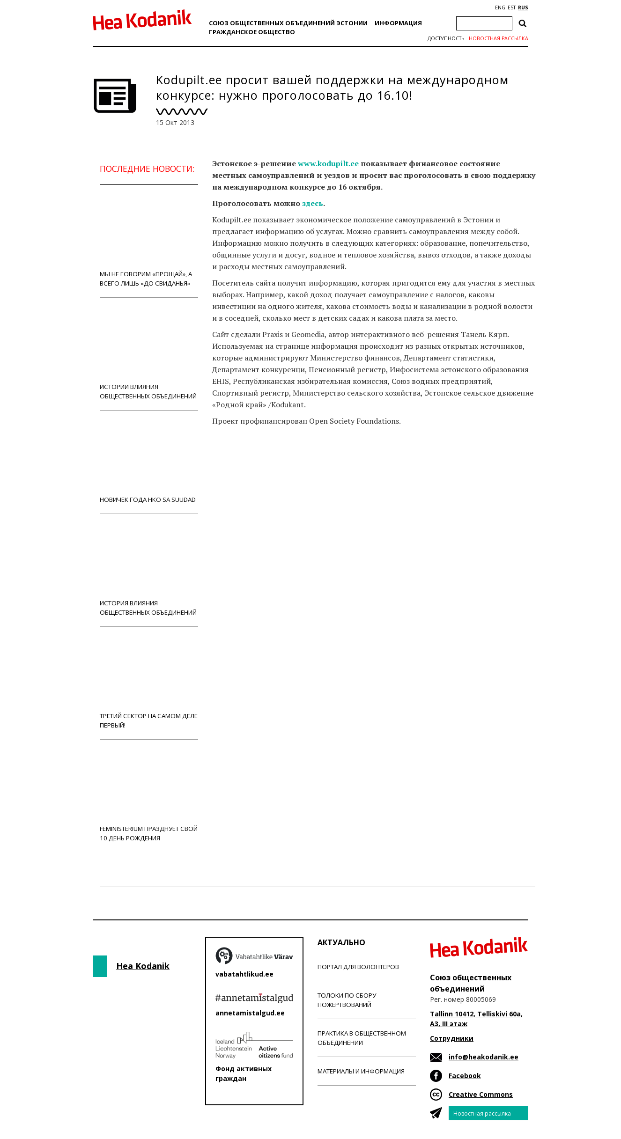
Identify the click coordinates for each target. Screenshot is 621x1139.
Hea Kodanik (143, 965)
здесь (312, 203)
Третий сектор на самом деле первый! (149, 682)
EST (512, 7)
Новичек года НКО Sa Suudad (149, 462)
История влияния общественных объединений (149, 570)
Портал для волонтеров (358, 967)
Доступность (446, 38)
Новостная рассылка (498, 38)
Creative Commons (481, 1094)
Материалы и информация (361, 1071)
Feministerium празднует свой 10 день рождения (149, 795)
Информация (398, 23)
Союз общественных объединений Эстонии (288, 23)
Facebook (465, 1075)
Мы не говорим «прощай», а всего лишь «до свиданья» (149, 240)
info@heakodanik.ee (483, 1056)
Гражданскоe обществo (252, 32)
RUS (523, 7)
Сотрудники (451, 1038)
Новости (237, 458)
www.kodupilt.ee (328, 163)
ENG (500, 7)
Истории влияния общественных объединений (149, 353)
